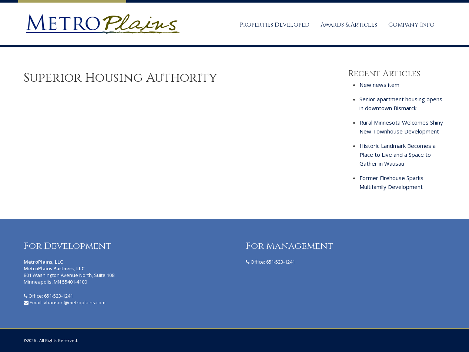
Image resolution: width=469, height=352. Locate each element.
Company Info (411, 25)
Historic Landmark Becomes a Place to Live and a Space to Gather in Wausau (397, 154)
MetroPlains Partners (102, 24)
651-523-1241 (58, 295)
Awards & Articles (349, 25)
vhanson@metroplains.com (74, 302)
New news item (379, 84)
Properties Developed (274, 25)
